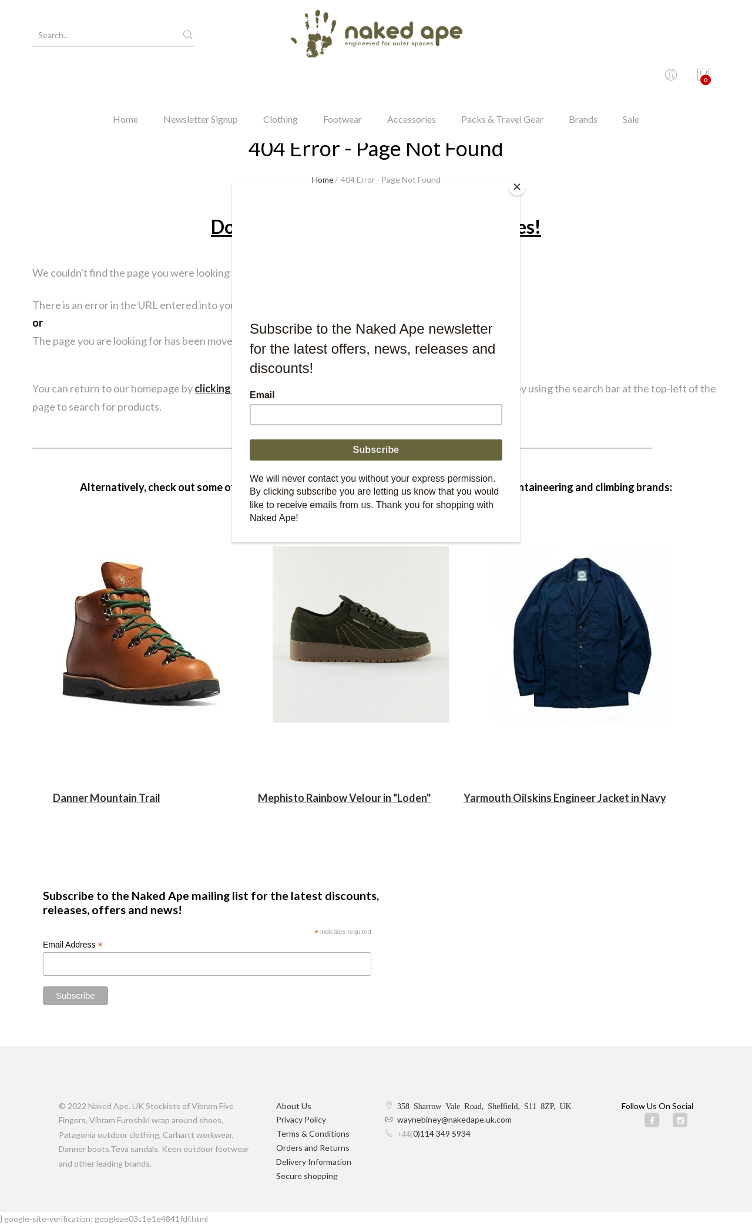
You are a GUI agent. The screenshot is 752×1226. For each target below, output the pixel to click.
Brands (583, 79)
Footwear (342, 79)
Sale (631, 79)
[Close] (517, 187)
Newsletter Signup (200, 79)
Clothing (280, 79)
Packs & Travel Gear (502, 79)
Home (125, 79)
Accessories (411, 79)
